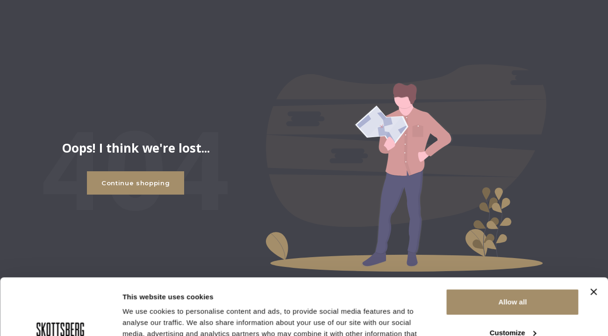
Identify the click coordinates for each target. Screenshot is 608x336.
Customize (513, 279)
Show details (144, 318)
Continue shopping (135, 183)
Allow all (512, 249)
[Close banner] (593, 239)
